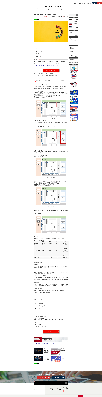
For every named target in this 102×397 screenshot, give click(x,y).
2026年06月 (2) (72, 59)
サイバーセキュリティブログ (41, 16)
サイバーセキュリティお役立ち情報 (51, 6)
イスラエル (71, 55)
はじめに (37, 48)
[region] (51, 396)
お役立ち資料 (71, 38)
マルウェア (61, 16)
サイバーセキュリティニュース (41, 17)
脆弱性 (53, 17)
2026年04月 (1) (72, 60)
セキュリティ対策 (57, 16)
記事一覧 (46, 16)
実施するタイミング (39, 51)
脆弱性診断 (53, 16)
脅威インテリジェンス (73, 48)
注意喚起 (71, 47)
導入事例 (71, 39)
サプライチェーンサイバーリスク (73, 52)
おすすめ (55, 17)
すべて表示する (76, 35)
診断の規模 (37, 53)
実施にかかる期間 (38, 56)
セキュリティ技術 (66, 16)
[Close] (101, 396)
